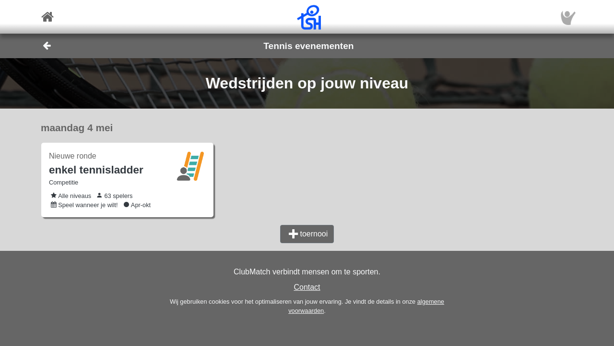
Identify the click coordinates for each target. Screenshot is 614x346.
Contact (307, 287)
